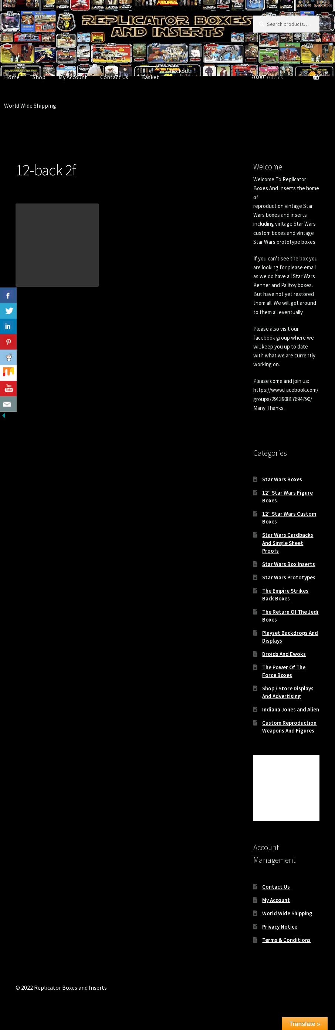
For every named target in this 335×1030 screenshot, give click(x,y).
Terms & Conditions (286, 939)
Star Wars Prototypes (288, 577)
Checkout (178, 70)
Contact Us (114, 77)
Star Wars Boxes (282, 479)
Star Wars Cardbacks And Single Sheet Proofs (287, 542)
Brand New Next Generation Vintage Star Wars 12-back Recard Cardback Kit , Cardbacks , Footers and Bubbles (71, 339)
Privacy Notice (279, 926)
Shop (39, 77)
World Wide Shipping (287, 913)
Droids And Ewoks (284, 653)
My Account (72, 77)
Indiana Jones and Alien (290, 709)
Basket (150, 77)
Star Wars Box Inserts (288, 564)
